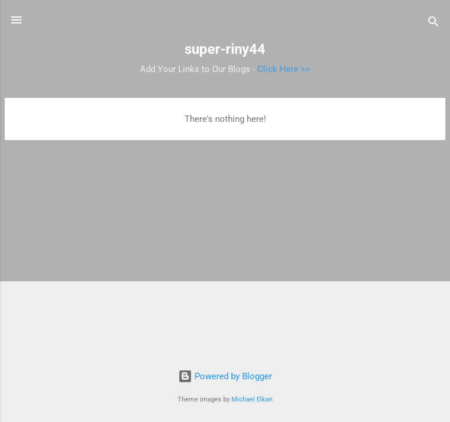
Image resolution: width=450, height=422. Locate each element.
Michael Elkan (251, 399)
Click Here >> (283, 69)
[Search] (434, 24)
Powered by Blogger (225, 376)
